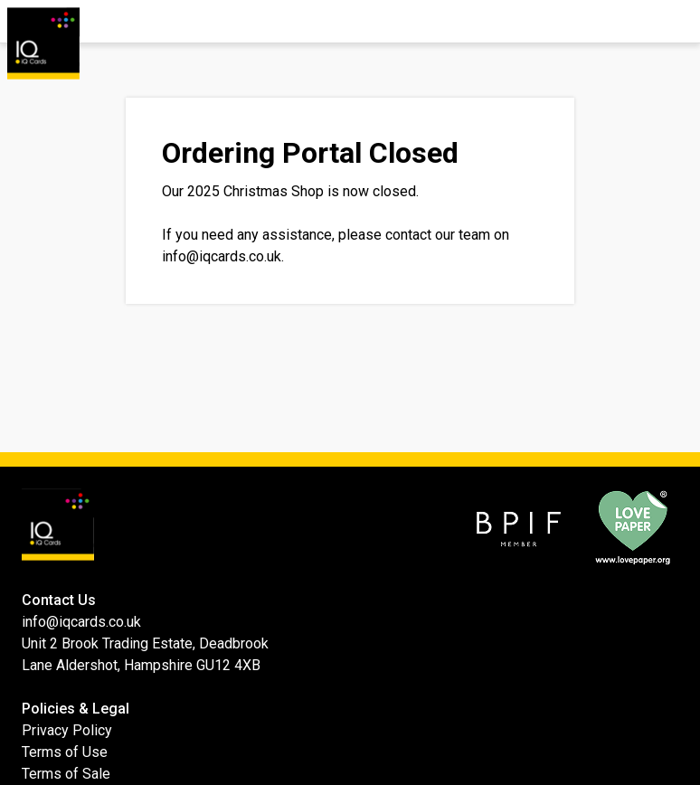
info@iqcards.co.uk (221, 256)
